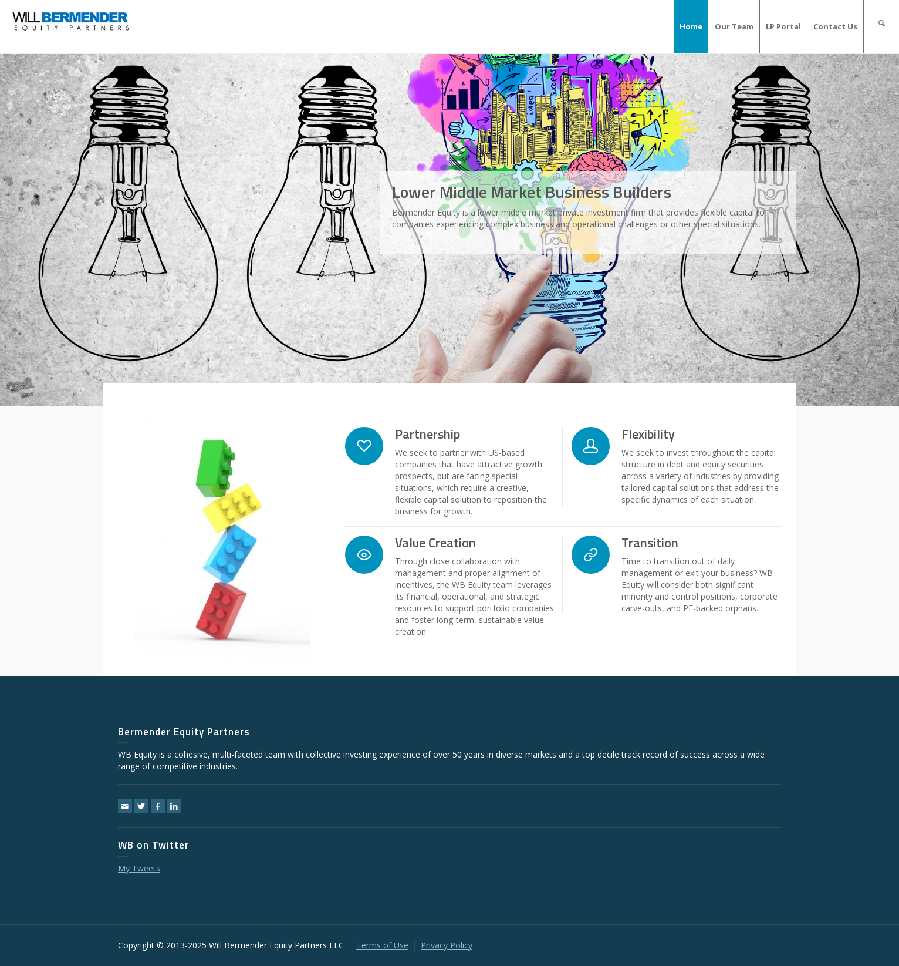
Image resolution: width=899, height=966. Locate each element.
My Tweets (139, 868)
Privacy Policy (446, 945)
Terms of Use (382, 945)
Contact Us (835, 26)
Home (691, 26)
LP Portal (783, 26)
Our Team (734, 26)
